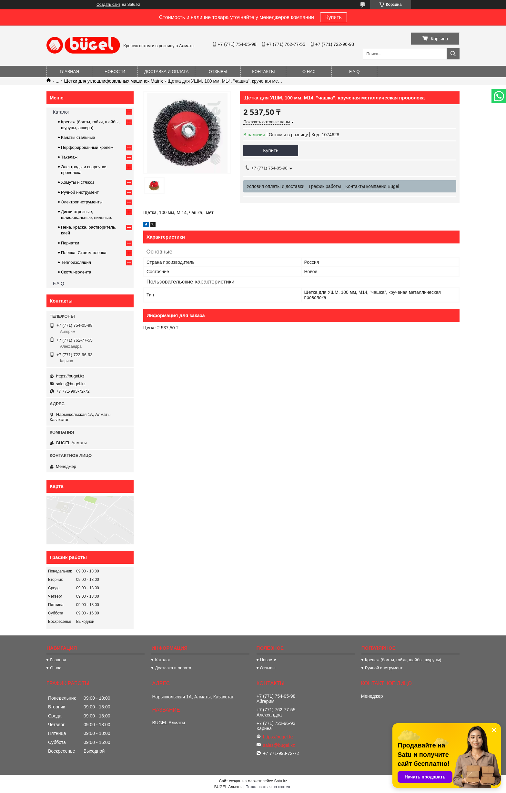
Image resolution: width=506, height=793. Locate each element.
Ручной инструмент (80, 192)
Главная (69, 71)
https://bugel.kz (70, 376)
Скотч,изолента (76, 272)
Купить (333, 17)
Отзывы (218, 71)
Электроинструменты (82, 202)
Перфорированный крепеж (87, 147)
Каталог (61, 112)
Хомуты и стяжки (77, 182)
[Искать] (453, 53)
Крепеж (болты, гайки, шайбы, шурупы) (403, 659)
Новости (115, 71)
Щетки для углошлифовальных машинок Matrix (113, 81)
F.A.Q (354, 71)
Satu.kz (280, 781)
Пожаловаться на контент (269, 787)
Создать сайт (108, 4)
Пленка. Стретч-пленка (83, 252)
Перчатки (70, 243)
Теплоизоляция (76, 262)
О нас (309, 71)
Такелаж (69, 157)
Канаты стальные (78, 137)
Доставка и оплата (166, 71)
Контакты (263, 71)
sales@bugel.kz (71, 383)
